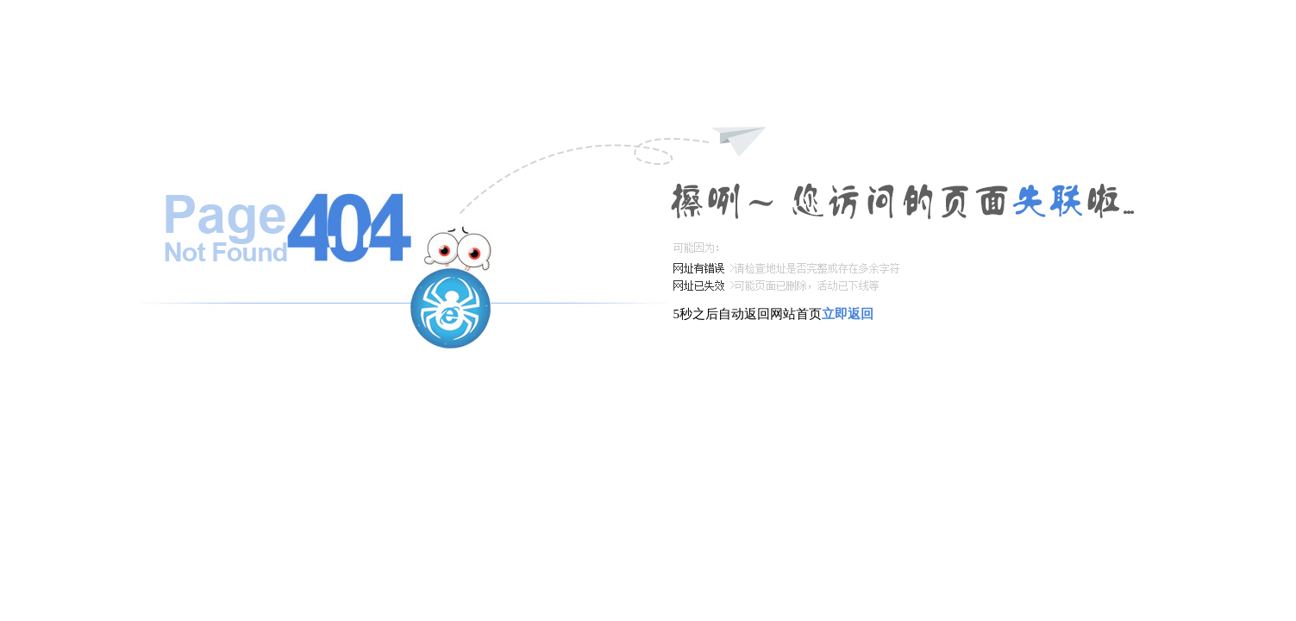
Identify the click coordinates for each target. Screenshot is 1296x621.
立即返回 (847, 314)
